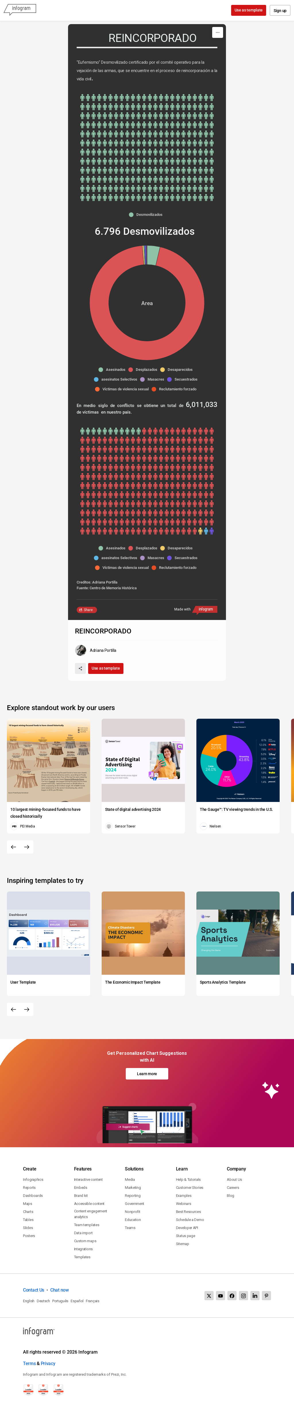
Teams (130, 1228)
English (28, 1301)
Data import (83, 1233)
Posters (29, 1236)
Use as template (249, 10)
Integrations (83, 1249)
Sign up (280, 10)
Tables (28, 1220)
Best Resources (188, 1212)
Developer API (187, 1228)
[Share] (80, 668)
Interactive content (88, 1179)
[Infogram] (19, 10)
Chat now (59, 1290)
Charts (28, 1212)
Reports (29, 1187)
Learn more (147, 1073)
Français (92, 1301)
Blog (230, 1195)
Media (130, 1179)
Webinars (183, 1203)
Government (134, 1203)
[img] (147, 147)
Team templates (86, 1225)
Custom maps (85, 1241)
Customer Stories (189, 1187)
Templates (82, 1257)
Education (133, 1220)
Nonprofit (132, 1212)
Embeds (80, 1187)
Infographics (33, 1179)
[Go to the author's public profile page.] (95, 650)
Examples (184, 1195)
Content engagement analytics (90, 1214)
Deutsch (43, 1301)
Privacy (48, 1363)
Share (88, 610)
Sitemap (182, 1244)
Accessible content (89, 1203)
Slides (28, 1228)
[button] (147, 214)
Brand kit (81, 1195)
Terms (29, 1363)
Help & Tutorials (188, 1179)
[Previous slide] (13, 847)
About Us (234, 1179)
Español (77, 1301)
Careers (233, 1187)
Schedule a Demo (190, 1220)
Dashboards (33, 1195)
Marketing (133, 1187)
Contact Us (33, 1290)
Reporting (132, 1195)
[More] (217, 32)
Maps (27, 1203)
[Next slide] (26, 847)
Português (60, 1301)
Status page (185, 1236)
